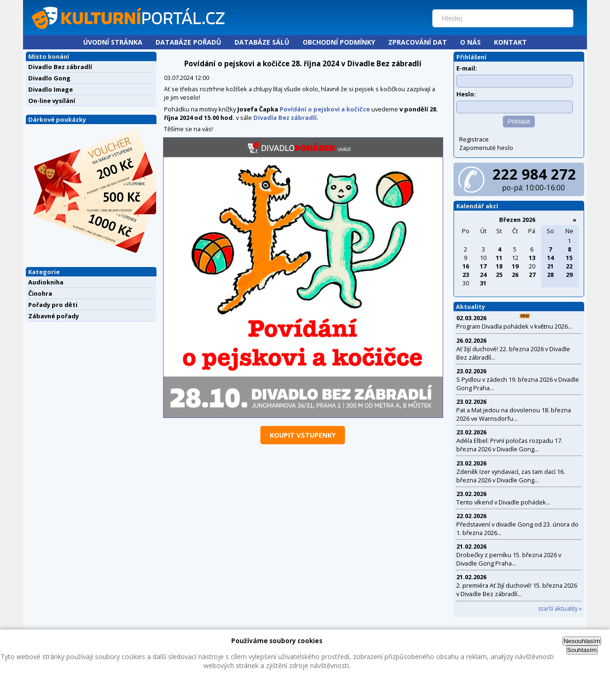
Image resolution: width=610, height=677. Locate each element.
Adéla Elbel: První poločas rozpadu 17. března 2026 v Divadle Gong (509, 444)
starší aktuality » (560, 608)
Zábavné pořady (53, 316)
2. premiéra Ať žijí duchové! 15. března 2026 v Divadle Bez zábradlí (516, 589)
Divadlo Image (50, 89)
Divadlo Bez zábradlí (60, 67)
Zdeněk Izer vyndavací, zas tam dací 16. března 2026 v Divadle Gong (510, 475)
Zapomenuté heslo (486, 147)
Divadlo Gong (49, 78)
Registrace (474, 139)
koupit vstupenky (303, 435)
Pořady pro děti (53, 304)
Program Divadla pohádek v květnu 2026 (512, 326)
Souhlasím (582, 649)
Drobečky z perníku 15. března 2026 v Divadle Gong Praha (508, 559)
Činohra (40, 293)
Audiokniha (45, 282)
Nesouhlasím (581, 641)
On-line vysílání (51, 100)
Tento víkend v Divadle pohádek (501, 502)
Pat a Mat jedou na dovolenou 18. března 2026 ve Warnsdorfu (513, 414)
